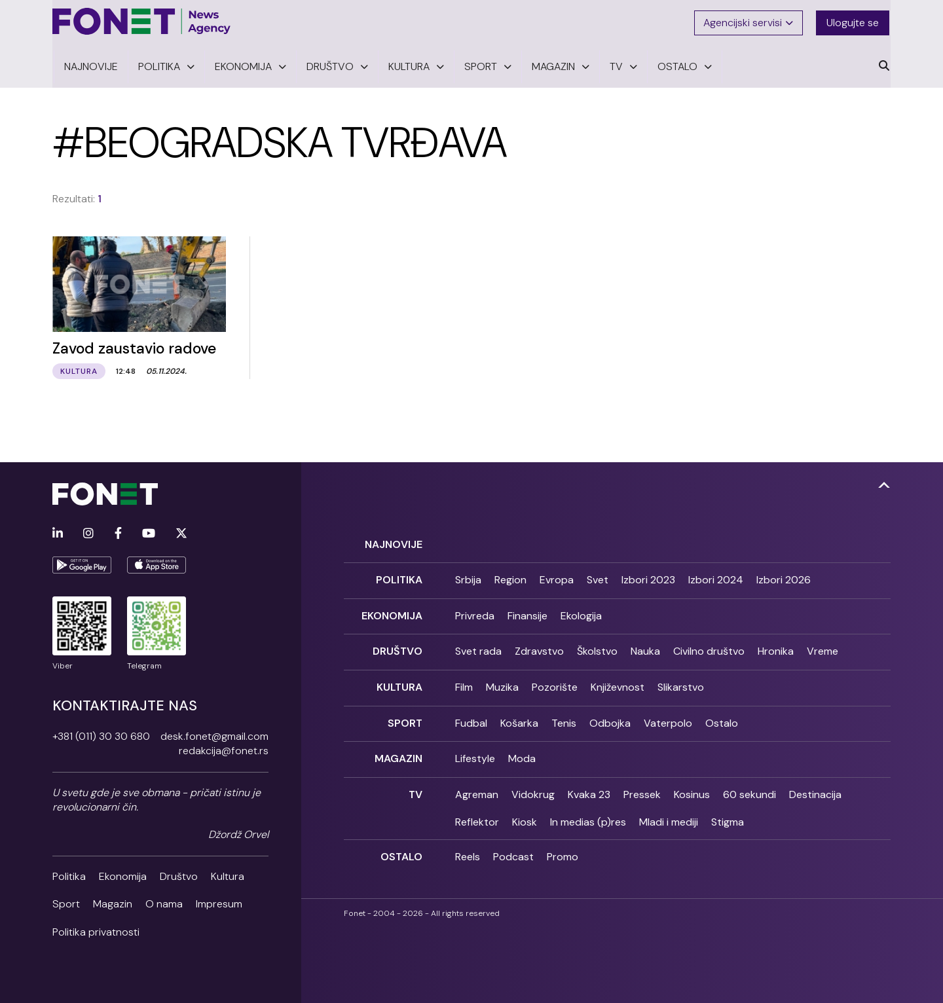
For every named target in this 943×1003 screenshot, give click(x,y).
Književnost (617, 682)
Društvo (179, 874)
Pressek (642, 787)
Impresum (219, 902)
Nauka (645, 647)
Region (510, 577)
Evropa (557, 577)
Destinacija (815, 787)
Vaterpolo (668, 717)
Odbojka (610, 717)
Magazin (112, 902)
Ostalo (721, 717)
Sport (66, 902)
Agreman (476, 787)
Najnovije (393, 542)
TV (415, 787)
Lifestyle (475, 752)
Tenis (563, 717)
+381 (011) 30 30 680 (101, 734)
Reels (467, 849)
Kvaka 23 (589, 787)
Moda (522, 752)
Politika (69, 874)
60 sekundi (749, 787)
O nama (164, 902)
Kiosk (524, 815)
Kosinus (692, 787)
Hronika (776, 647)
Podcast (513, 849)
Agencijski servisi (749, 21)
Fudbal (471, 717)
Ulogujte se (854, 21)
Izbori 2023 (648, 577)
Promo (562, 849)
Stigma (727, 815)
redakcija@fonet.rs (223, 749)
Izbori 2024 (715, 577)
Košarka (519, 717)
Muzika (502, 682)
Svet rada (478, 647)
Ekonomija (123, 874)
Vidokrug (533, 787)
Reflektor (477, 815)
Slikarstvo (680, 682)
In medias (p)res (588, 815)
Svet (597, 577)
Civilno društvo (709, 647)
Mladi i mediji (668, 815)
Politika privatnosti (95, 930)
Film (464, 682)
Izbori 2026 (783, 577)
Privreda (474, 612)
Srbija (468, 577)
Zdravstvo (539, 647)
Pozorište (555, 682)
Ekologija (581, 612)
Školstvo (597, 647)
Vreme (822, 647)
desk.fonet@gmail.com (214, 734)
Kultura (227, 874)
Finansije (527, 612)
